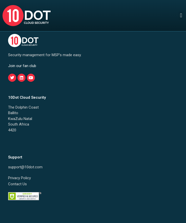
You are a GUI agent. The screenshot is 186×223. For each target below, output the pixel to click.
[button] (181, 15)
